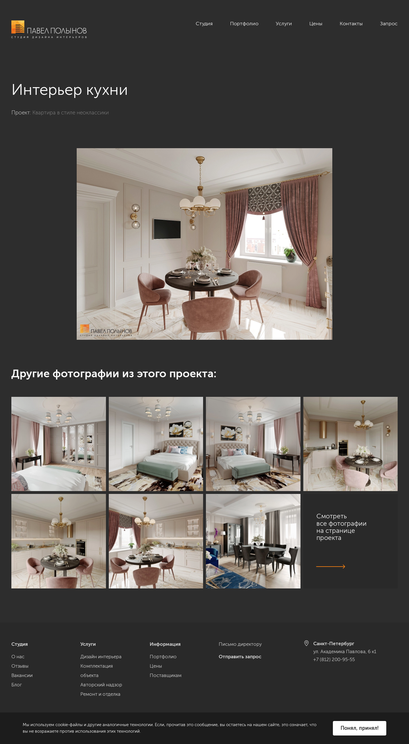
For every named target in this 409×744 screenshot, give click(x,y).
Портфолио (244, 23)
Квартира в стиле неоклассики (70, 106)
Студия (204, 23)
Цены (315, 23)
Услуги (284, 23)
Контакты (351, 23)
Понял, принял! (360, 728)
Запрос (389, 23)
